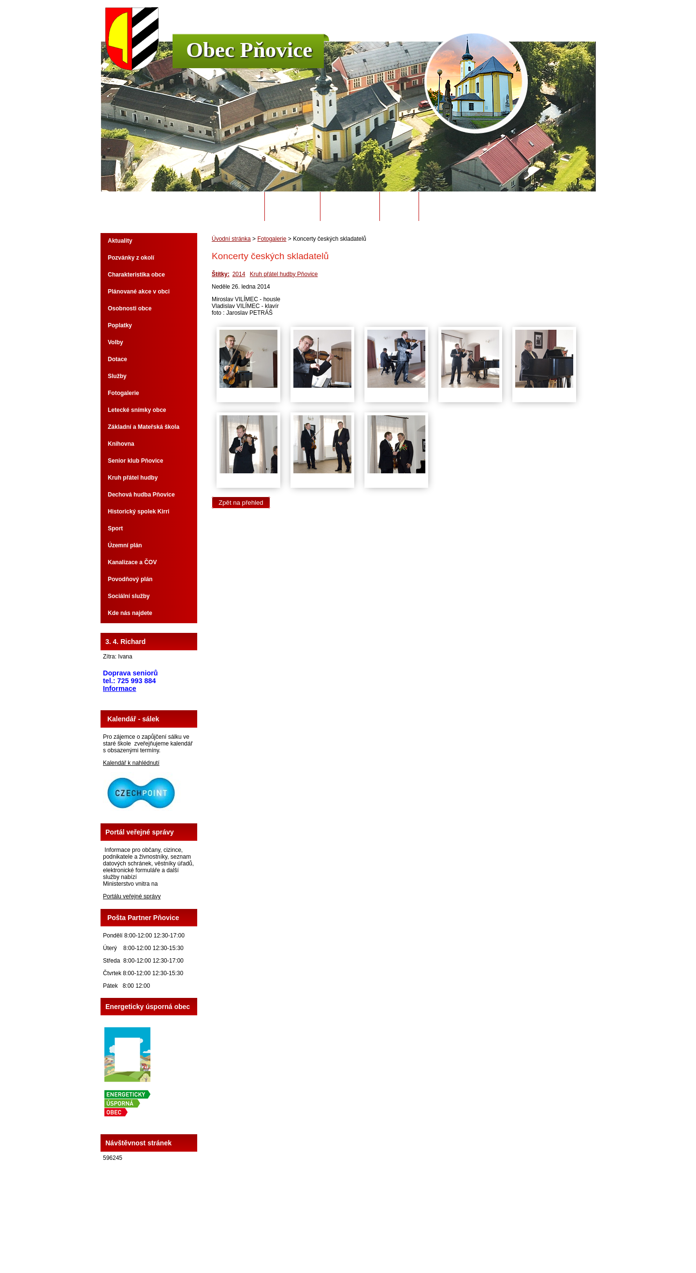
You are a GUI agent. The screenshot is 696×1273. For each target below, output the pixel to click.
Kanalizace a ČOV (132, 562)
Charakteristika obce (136, 274)
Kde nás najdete (130, 613)
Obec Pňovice (249, 50)
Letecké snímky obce (137, 410)
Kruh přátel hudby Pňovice (284, 274)
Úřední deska (350, 206)
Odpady (399, 206)
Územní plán (125, 545)
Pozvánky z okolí (131, 257)
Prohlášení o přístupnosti (471, 1238)
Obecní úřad (292, 206)
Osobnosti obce (130, 308)
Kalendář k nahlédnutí (131, 763)
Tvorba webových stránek (386, 1245)
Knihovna (121, 443)
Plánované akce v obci (139, 291)
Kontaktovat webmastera (365, 1238)
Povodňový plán (130, 579)
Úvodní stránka (230, 206)
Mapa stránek (418, 1238)
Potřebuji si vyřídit (458, 206)
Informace (119, 688)
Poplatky (120, 325)
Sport (115, 528)
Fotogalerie (271, 238)
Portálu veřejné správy (131, 896)
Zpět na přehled (240, 502)
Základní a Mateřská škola (143, 427)
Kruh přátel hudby (133, 477)
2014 (239, 274)
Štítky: (221, 274)
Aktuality (120, 240)
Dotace (117, 359)
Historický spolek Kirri (138, 511)
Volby (115, 342)
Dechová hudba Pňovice (141, 494)
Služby (117, 376)
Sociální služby (129, 596)
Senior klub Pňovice (135, 460)
